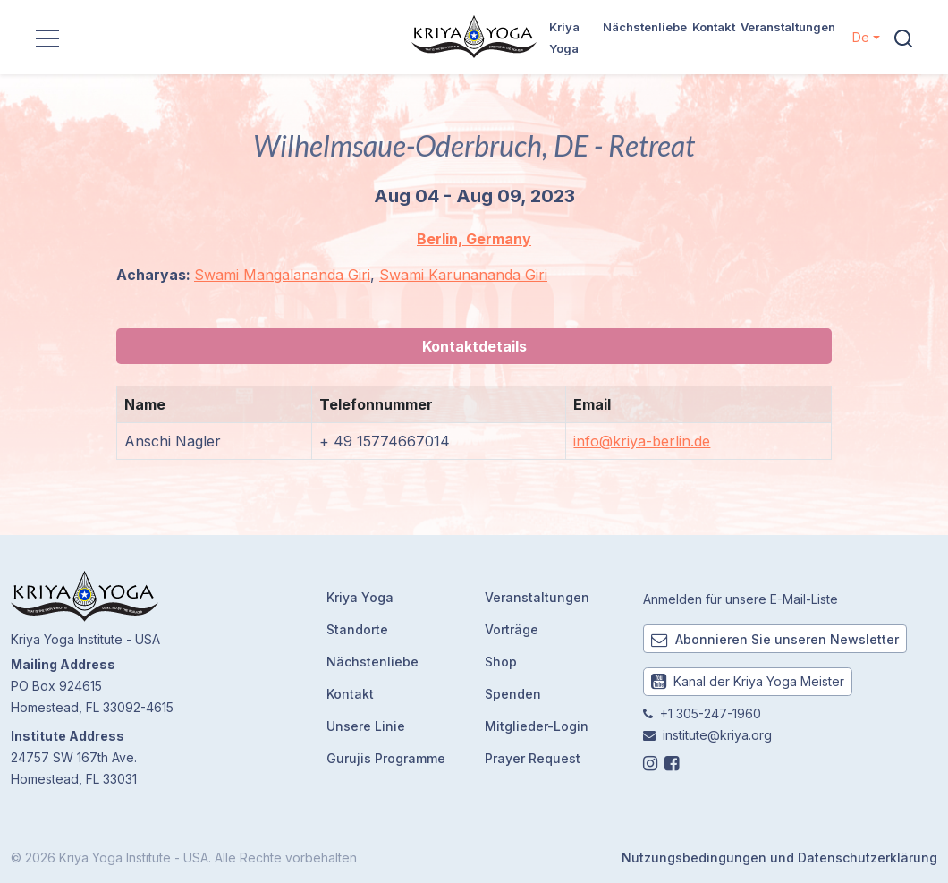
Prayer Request (532, 758)
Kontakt (713, 27)
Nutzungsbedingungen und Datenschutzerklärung (779, 857)
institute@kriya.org (717, 735)
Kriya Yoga (360, 597)
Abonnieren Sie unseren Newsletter (775, 639)
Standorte (357, 629)
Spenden (513, 693)
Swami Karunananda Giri (463, 275)
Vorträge (511, 629)
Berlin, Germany (474, 239)
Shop (501, 661)
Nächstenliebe (645, 27)
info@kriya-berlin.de (641, 441)
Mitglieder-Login (536, 726)
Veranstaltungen (788, 27)
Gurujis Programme (385, 758)
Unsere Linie (365, 726)
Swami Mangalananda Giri (282, 275)
